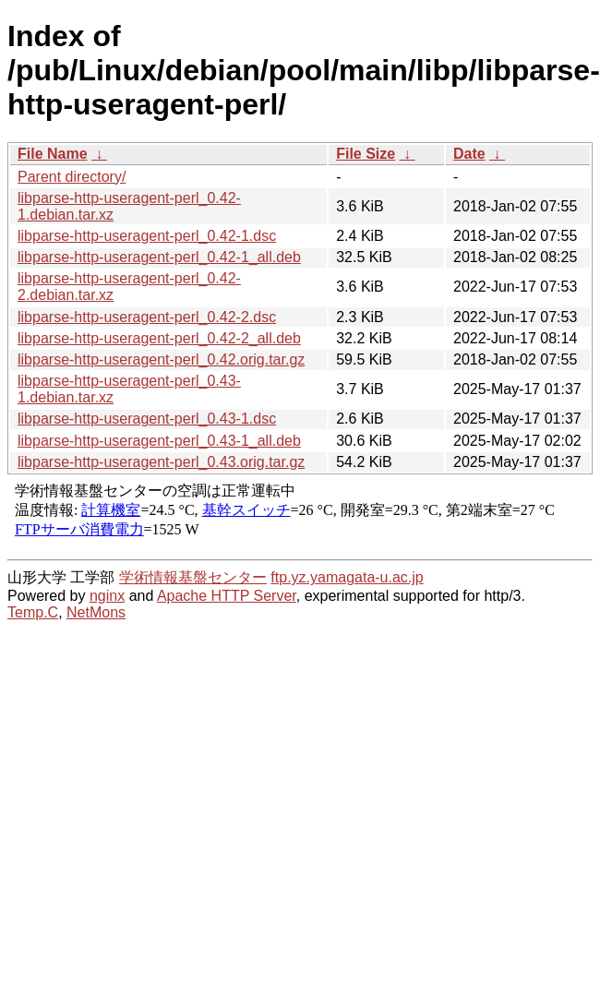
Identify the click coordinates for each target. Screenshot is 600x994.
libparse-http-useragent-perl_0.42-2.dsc (147, 317)
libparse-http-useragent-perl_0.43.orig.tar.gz (161, 462)
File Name (53, 154)
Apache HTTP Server (226, 596)
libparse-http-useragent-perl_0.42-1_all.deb (159, 257)
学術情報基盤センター (193, 577)
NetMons (96, 612)
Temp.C (32, 612)
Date (469, 154)
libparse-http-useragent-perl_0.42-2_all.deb (159, 338)
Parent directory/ (72, 177)
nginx (107, 596)
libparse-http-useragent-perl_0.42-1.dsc (147, 236)
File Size (365, 154)
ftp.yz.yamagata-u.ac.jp (346, 577)
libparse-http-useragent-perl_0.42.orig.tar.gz (161, 359)
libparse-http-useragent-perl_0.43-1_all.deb (159, 441)
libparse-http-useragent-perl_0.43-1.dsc (147, 418)
